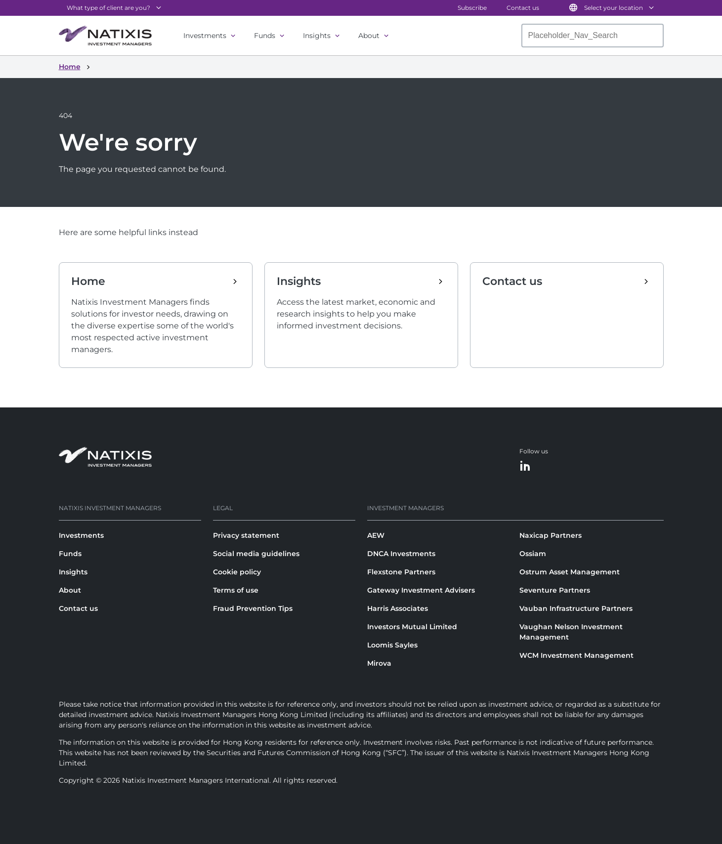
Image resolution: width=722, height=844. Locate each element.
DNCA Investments (401, 553)
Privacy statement (246, 535)
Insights (317, 35)
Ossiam (532, 553)
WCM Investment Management (576, 655)
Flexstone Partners (401, 571)
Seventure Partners (554, 590)
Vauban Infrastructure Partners (576, 608)
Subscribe (472, 7)
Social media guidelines (256, 553)
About (369, 35)
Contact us (523, 7)
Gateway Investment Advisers (421, 590)
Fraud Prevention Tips (253, 608)
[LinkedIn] (525, 466)
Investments (204, 35)
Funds (264, 35)
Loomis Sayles (392, 645)
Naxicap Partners (550, 535)
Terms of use (235, 590)
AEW (375, 535)
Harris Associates (397, 608)
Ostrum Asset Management (569, 571)
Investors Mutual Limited (412, 626)
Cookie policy (237, 571)
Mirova (379, 663)
